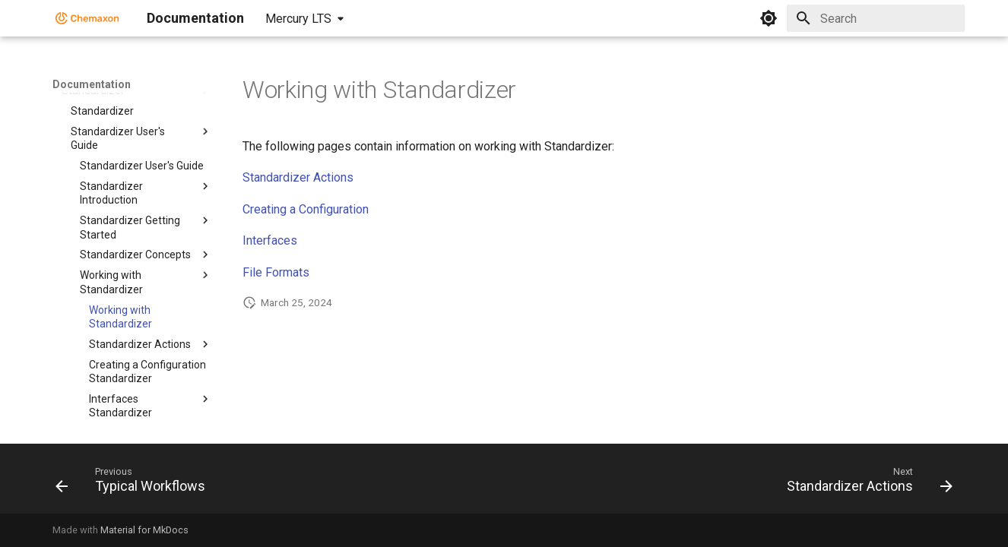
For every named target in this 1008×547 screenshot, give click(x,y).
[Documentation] (87, 18)
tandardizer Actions (301, 177)
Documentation (91, 84)
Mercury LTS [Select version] (298, 18)
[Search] (876, 18)
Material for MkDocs (144, 530)
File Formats (275, 272)
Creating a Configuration (305, 209)
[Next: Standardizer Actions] (865, 483)
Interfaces (269, 240)
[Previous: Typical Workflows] (134, 483)
